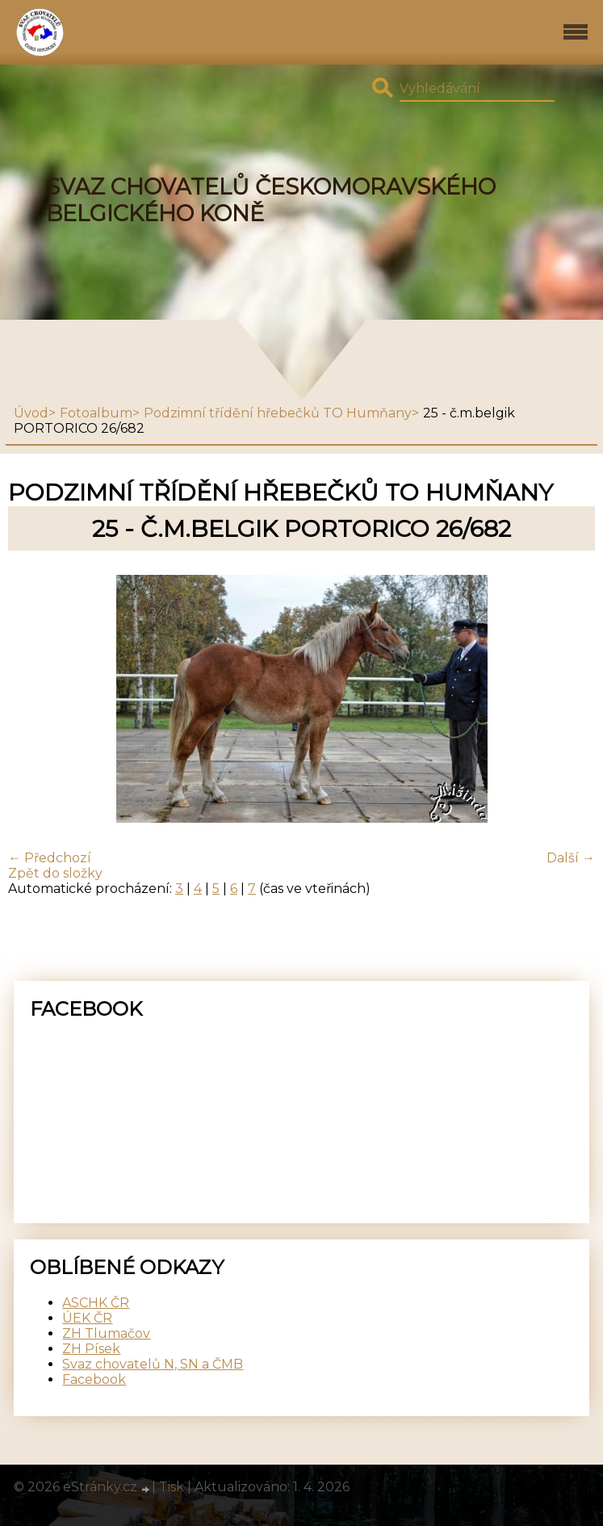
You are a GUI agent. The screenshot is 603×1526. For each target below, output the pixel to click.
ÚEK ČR (87, 1318)
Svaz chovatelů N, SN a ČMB (152, 1364)
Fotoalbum (96, 413)
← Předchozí (49, 858)
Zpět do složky (55, 873)
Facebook (94, 1379)
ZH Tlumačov (106, 1333)
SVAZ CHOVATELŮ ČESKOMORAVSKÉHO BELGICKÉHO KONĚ (271, 200)
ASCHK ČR (95, 1302)
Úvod (31, 413)
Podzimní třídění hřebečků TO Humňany (278, 413)
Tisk (171, 1487)
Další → (570, 858)
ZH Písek (91, 1348)
